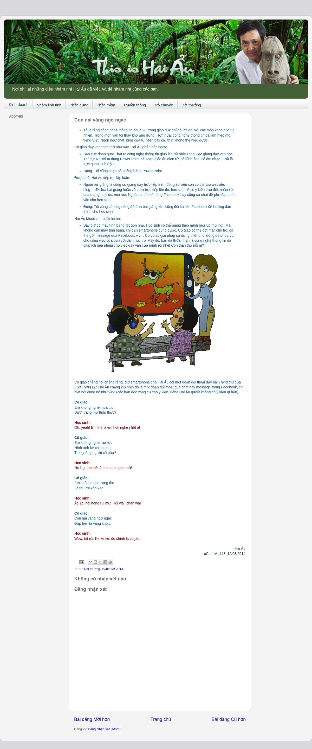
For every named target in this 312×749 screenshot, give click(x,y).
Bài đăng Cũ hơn (229, 719)
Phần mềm (105, 105)
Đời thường (191, 105)
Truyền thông (134, 105)
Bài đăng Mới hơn (92, 719)
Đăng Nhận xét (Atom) (104, 729)
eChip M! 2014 (112, 569)
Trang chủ (161, 719)
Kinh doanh (19, 104)
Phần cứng (78, 105)
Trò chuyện (163, 105)
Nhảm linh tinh (49, 105)
